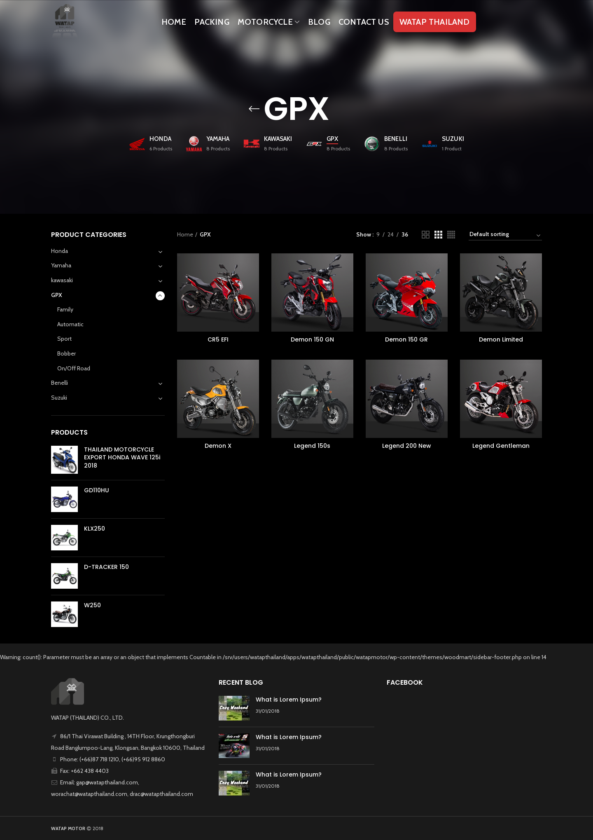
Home (185, 234)
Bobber (66, 353)
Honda (59, 251)
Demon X (218, 445)
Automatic (70, 324)
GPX (56, 295)
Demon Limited (501, 339)
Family (65, 309)
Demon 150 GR (406, 339)
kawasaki (62, 280)
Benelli (59, 382)
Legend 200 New (406, 445)
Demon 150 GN (312, 339)
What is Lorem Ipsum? (289, 699)
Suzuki (59, 397)
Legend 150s (312, 445)
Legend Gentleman (501, 445)
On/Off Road (73, 368)
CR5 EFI (218, 339)
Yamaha (61, 265)
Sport (64, 338)
